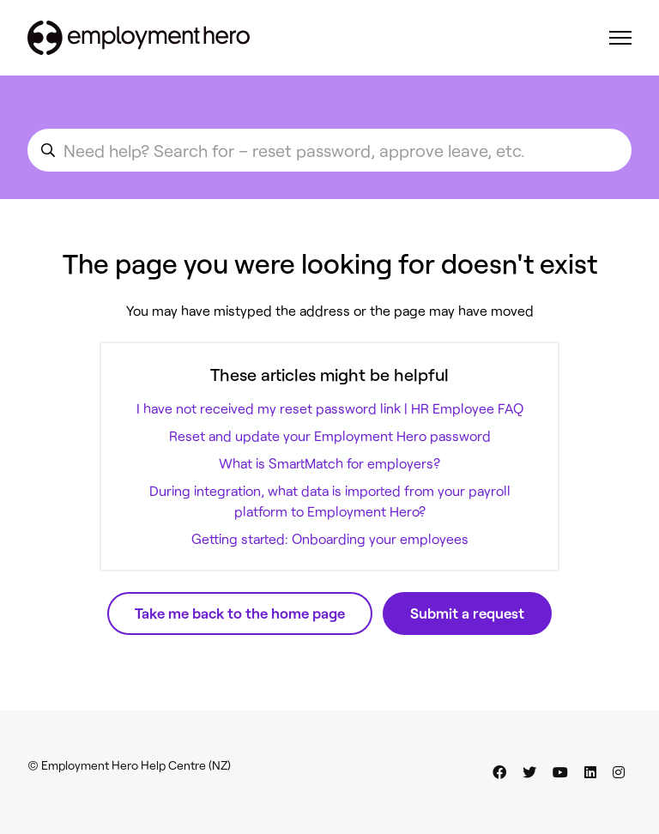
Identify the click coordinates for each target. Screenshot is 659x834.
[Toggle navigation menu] (620, 37)
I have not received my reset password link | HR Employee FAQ (329, 408)
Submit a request (467, 612)
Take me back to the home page (240, 612)
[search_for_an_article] (329, 150)
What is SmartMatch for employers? (329, 463)
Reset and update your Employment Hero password (330, 435)
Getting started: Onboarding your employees (330, 538)
